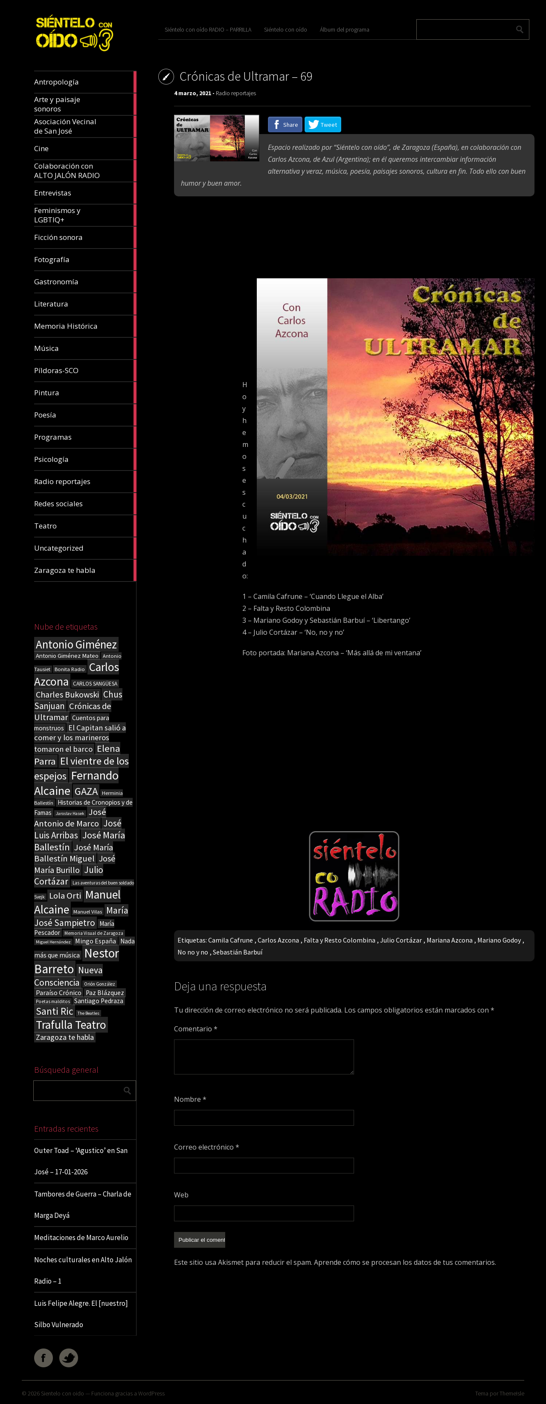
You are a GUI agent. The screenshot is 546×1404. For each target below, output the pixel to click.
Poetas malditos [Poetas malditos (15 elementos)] (53, 1001)
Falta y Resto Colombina (339, 940)
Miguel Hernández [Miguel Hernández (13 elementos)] (53, 942)
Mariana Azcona (450, 940)
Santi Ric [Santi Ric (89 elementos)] (54, 1011)
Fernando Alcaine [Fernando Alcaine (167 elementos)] (76, 783)
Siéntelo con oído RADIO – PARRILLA (208, 29)
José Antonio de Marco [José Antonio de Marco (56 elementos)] (70, 817)
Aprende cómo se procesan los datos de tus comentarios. (405, 1262)
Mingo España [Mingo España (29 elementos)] (95, 941)
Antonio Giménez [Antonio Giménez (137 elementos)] (76, 644)
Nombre (190, 1099)
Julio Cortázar (401, 940)
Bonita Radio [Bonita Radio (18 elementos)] (70, 669)
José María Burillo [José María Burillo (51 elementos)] (74, 864)
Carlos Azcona (278, 940)
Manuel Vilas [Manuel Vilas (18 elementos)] (87, 911)
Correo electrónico (206, 1147)
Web (181, 1195)
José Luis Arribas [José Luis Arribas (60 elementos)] (78, 829)
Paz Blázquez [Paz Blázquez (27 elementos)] (105, 993)
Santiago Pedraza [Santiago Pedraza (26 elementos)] (98, 1001)
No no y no (192, 952)
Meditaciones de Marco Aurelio (81, 1237)
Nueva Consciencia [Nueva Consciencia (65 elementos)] (68, 976)
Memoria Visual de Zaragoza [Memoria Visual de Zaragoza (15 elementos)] (93, 933)
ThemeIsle (512, 1393)
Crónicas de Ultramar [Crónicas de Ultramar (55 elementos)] (72, 712)
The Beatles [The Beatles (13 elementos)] (88, 1013)
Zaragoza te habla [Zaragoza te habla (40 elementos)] (65, 1037)
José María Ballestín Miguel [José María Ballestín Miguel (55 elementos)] (73, 853)
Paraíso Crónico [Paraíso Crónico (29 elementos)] (58, 992)
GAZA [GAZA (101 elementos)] (86, 791)
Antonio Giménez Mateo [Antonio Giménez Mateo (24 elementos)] (67, 655)
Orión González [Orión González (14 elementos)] (99, 984)
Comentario (196, 1028)
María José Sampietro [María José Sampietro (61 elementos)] (81, 916)
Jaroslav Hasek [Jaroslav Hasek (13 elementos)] (70, 813)
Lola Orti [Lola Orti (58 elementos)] (65, 895)
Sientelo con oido (62, 1393)
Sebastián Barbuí (237, 952)
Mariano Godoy (499, 940)
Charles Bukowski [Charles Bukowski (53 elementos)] (67, 694)
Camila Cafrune (230, 940)
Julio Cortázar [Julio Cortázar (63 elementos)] (68, 875)
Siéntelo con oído (285, 29)
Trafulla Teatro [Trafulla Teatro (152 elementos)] (71, 1024)
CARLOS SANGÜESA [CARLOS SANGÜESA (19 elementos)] (95, 683)
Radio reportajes (236, 93)
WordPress (151, 1393)
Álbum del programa (344, 29)
